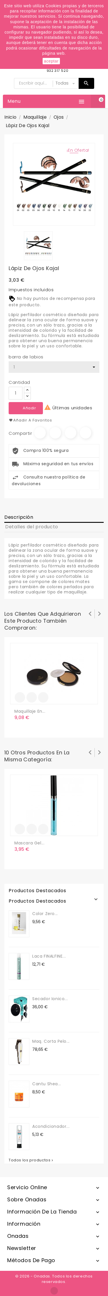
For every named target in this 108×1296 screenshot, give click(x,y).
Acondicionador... (50, 1126)
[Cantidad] (15, 393)
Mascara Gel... (29, 843)
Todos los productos (31, 1160)
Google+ (70, 433)
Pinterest (85, 433)
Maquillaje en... (30, 711)
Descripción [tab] (18, 517)
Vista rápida (43, 697)
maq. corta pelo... (51, 1041)
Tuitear (55, 433)
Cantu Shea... (46, 1084)
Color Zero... (45, 913)
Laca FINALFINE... (49, 956)
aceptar (51, 61)
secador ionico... (50, 999)
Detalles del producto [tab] (31, 526)
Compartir (40, 433)
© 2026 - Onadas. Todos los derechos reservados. (54, 1278)
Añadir (29, 408)
